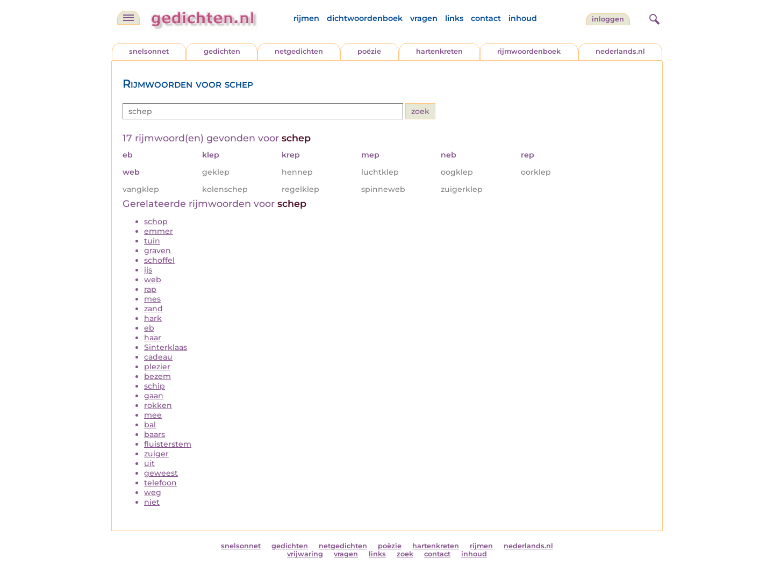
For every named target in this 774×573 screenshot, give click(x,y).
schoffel (159, 260)
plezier (157, 366)
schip (154, 386)
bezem (157, 376)
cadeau (158, 357)
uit (149, 463)
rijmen (306, 18)
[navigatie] (128, 18)
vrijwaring (305, 554)
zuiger (156, 454)
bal (150, 424)
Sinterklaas (165, 347)
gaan (153, 395)
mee (153, 415)
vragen (424, 18)
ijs (148, 270)
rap (150, 289)
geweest (161, 473)
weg (152, 492)
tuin (152, 241)
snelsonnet (149, 51)
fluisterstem (167, 444)
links (454, 18)
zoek (405, 554)
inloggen (608, 19)
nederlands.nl (620, 51)
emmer (158, 231)
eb (149, 328)
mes (152, 299)
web (152, 279)
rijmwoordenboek (529, 51)
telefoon (160, 483)
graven (157, 250)
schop (156, 221)
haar (152, 337)
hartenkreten (439, 51)
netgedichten (299, 51)
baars (154, 434)
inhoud (522, 18)
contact (486, 18)
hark (153, 318)
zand (153, 308)
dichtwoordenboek (365, 18)
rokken (158, 405)
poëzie (369, 51)
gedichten (222, 51)
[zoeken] (653, 17)
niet (152, 502)
